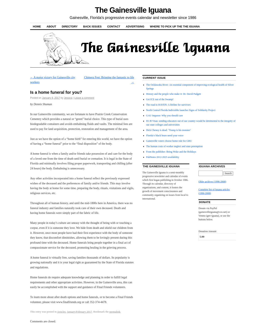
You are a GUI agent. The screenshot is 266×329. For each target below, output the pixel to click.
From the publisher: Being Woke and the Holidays (171, 151)
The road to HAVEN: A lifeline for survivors (168, 104)
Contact (113, 26)
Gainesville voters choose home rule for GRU (169, 140)
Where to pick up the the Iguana (175, 26)
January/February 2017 (79, 311)
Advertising (135, 26)
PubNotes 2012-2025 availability (162, 157)
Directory (70, 26)
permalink (114, 311)
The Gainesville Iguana (133, 10)
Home (37, 26)
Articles (61, 311)
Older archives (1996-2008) (212, 181)
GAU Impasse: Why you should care (164, 115)
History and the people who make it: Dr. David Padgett (173, 93)
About (51, 26)
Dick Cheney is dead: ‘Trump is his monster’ (168, 130)
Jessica (68, 97)
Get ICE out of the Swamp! (160, 99)
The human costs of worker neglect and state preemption (174, 146)
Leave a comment (84, 97)
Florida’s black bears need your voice (164, 135)
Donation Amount (207, 231)
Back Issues (92, 26)
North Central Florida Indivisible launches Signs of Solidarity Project (180, 110)
